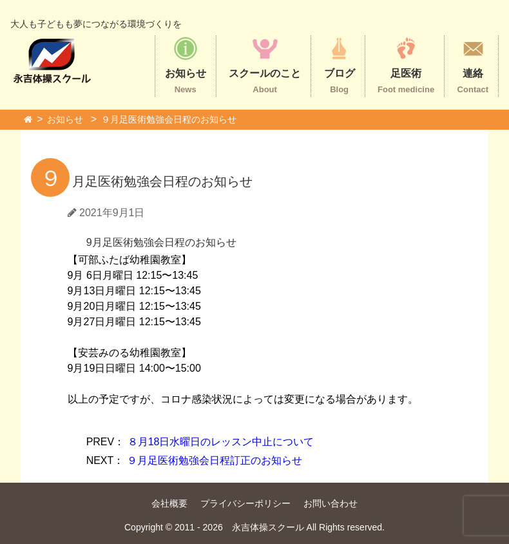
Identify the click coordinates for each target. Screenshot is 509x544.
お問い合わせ (330, 503)
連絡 (472, 64)
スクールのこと (265, 64)
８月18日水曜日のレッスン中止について (200, 441)
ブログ (339, 64)
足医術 (406, 64)
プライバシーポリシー (245, 503)
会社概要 (169, 503)
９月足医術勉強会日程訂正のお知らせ (194, 460)
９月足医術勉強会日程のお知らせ (168, 119)
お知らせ (185, 64)
